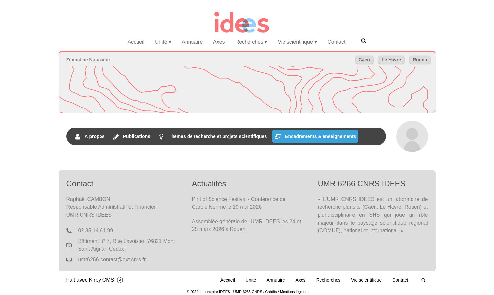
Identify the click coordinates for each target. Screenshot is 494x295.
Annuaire (192, 42)
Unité (163, 42)
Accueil (136, 42)
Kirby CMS (101, 280)
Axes (219, 42)
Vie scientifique (297, 42)
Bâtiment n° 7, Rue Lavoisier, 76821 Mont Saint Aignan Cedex (126, 245)
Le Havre (391, 59)
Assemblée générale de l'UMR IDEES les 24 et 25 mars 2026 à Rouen (246, 225)
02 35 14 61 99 (95, 230)
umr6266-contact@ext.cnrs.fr (112, 259)
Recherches (251, 42)
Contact (336, 42)
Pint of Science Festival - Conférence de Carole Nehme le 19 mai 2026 (238, 203)
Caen (364, 59)
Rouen (420, 59)
